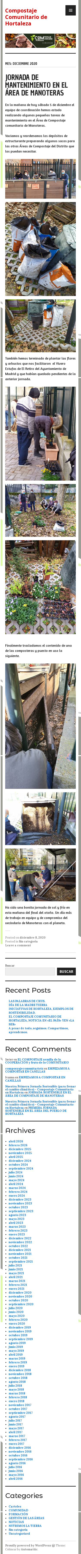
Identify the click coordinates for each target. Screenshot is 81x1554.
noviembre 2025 (20, 1153)
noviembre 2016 (20, 1451)
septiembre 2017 (21, 1413)
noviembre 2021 (20, 1254)
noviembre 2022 (20, 1242)
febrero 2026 (18, 1145)
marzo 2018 (17, 1393)
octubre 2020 (18, 1300)
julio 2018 (15, 1385)
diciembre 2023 (20, 1199)
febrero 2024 (18, 1192)
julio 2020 (16, 1308)
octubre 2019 (18, 1335)
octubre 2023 (18, 1207)
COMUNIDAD (18, 1510)
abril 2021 (16, 1277)
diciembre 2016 (20, 1448)
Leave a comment (18, 945)
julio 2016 (15, 1467)
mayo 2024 (16, 1180)
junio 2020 (16, 1312)
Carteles (15, 1506)
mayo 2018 (16, 1389)
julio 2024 (15, 1172)
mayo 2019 (16, 1351)
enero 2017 (16, 1444)
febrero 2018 (18, 1397)
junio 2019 (16, 1347)
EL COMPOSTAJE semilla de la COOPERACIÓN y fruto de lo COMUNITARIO (37, 1061)
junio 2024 (16, 1176)
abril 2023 (16, 1223)
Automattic (29, 1549)
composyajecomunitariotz (24, 1068)
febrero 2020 (18, 1320)
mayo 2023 (16, 1219)
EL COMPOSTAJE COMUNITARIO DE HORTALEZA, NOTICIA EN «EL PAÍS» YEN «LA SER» (41, 1020)
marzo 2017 (17, 1436)
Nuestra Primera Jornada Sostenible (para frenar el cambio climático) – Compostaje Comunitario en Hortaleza (40, 1090)
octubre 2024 (18, 1164)
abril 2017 (15, 1432)
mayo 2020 (17, 1316)
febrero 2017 (18, 1440)
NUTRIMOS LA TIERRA (25, 1526)
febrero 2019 (18, 1362)
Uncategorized (19, 1533)
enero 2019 (16, 1366)
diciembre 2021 (20, 1250)
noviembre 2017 (20, 1405)
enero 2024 (17, 1195)
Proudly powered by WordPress (28, 1545)
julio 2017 (15, 1420)
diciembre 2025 (20, 1149)
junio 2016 (16, 1471)
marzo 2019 (17, 1358)
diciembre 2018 (20, 1370)
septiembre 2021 (21, 1261)
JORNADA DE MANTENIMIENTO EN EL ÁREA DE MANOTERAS (36, 85)
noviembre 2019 (20, 1331)
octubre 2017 (18, 1409)
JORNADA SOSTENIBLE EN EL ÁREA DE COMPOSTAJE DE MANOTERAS (38, 1094)
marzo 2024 (17, 1188)
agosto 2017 (17, 1417)
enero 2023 (17, 1234)
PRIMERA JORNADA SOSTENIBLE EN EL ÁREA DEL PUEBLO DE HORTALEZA (36, 1111)
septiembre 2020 (21, 1304)
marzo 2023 (17, 1227)
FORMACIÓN (18, 1514)
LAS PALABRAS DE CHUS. (27, 1001)
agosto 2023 (17, 1215)
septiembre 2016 (21, 1459)
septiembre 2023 (21, 1211)
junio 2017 (16, 1424)
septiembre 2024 (21, 1168)
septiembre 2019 (21, 1339)
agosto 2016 (17, 1463)
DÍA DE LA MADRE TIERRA (28, 1005)
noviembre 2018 (20, 1374)
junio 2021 (16, 1269)
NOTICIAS (16, 1522)
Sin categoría (28, 941)
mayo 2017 (16, 1428)
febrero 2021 (18, 1285)
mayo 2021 (16, 1273)
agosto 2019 (17, 1343)
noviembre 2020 (20, 1296)
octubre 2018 (18, 1378)
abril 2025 (16, 1157)
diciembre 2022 (20, 1238)
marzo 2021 (17, 1281)
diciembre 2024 (20, 1161)
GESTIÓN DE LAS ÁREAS (26, 1518)
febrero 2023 (18, 1230)
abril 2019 (16, 1354)
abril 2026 (16, 1141)
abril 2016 (16, 1479)
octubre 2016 (18, 1455)
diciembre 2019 (20, 1327)
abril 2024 (16, 1184)
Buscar (9, 965)
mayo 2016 (16, 1475)
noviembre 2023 (20, 1203)
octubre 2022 (18, 1246)
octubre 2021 (18, 1258)
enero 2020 (17, 1323)
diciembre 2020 (20, 1292)
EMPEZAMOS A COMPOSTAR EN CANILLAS (37, 1070)
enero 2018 (16, 1401)
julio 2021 (15, 1265)
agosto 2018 (17, 1382)
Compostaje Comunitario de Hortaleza (26, 17)
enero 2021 (16, 1289)
